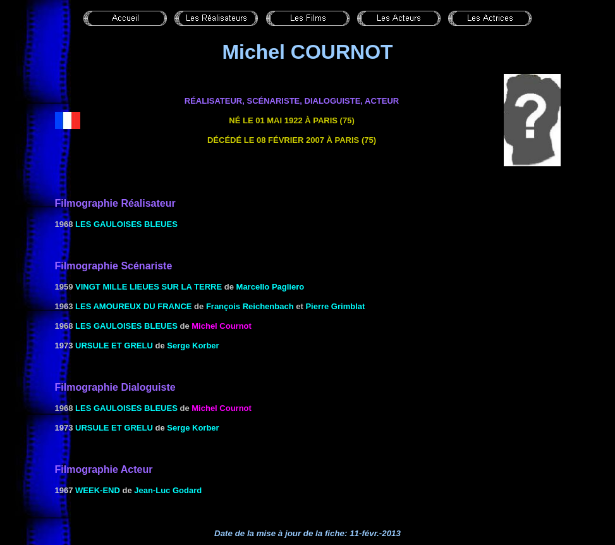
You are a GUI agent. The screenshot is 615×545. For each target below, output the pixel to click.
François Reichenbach (250, 306)
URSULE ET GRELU (114, 345)
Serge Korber (193, 345)
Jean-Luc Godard (168, 490)
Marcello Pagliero (270, 286)
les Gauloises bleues (126, 224)
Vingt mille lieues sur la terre (148, 286)
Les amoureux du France (133, 306)
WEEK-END (97, 490)
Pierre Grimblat (335, 306)
